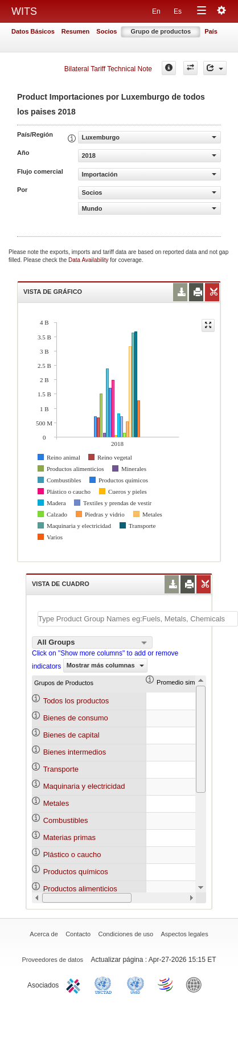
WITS (24, 11)
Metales (56, 803)
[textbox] (138, 618)
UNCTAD (105, 984)
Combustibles (65, 820)
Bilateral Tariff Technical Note (108, 69)
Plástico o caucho (72, 854)
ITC (75, 984)
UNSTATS (135, 984)
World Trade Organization (166, 984)
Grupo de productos (160, 31)
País (211, 31)
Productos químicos (75, 871)
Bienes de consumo (75, 718)
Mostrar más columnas (105, 665)
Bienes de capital (71, 735)
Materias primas (69, 837)
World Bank (196, 984)
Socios (106, 31)
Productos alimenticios (80, 888)
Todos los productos (76, 701)
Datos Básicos (33, 31)
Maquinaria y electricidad (84, 786)
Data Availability (89, 260)
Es (178, 11)
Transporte (61, 769)
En (156, 11)
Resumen (75, 31)
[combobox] (92, 642)
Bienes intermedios (74, 752)
